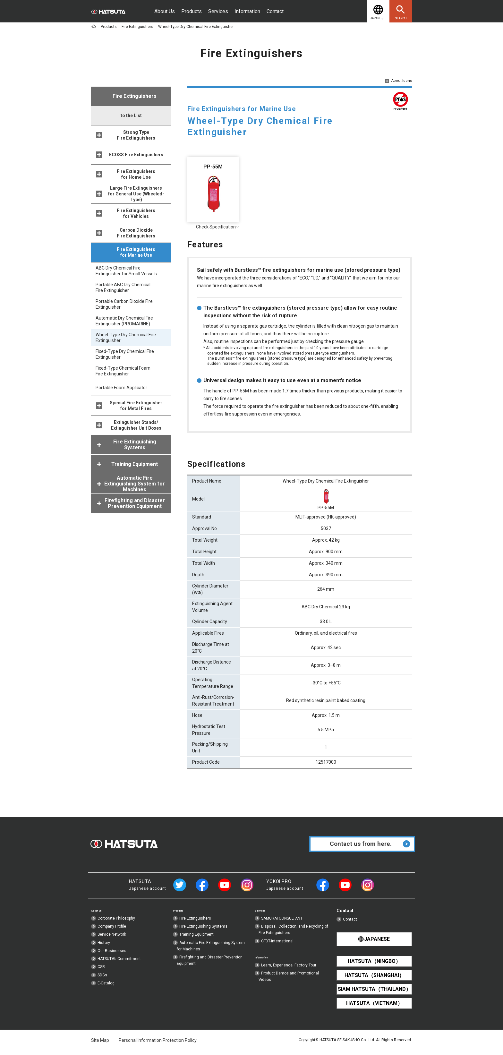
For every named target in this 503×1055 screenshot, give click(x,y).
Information (247, 11)
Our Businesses (112, 957)
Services (218, 11)
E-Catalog (106, 989)
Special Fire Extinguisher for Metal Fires (136, 405)
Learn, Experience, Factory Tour (288, 972)
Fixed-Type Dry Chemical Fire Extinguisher (125, 354)
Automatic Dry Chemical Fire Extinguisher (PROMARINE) (124, 320)
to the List (131, 115)
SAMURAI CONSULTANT (282, 924)
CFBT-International (277, 947)
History (104, 949)
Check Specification (213, 226)
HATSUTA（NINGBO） (374, 965)
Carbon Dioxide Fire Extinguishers (136, 232)
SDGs (102, 981)
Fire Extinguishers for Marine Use (136, 252)
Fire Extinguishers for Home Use (136, 174)
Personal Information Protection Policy (158, 1042)
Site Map (100, 1042)
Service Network (112, 940)
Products (191, 11)
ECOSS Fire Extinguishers (136, 154)
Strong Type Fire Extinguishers (136, 135)
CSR (101, 973)
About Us (164, 11)
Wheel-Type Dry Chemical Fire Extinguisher (126, 337)
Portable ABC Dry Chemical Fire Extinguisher (123, 287)
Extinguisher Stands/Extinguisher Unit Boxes (136, 425)
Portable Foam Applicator (121, 387)
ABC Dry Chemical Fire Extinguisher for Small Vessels (126, 270)
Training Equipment (196, 940)
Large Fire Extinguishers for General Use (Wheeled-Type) (136, 193)
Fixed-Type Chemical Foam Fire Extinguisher (123, 370)
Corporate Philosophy (116, 924)
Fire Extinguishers (195, 924)
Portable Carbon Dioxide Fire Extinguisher (124, 304)
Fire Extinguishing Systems (203, 932)
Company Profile (112, 932)
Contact (275, 11)
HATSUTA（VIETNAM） (374, 1006)
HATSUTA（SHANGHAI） (374, 979)
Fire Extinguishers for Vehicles (136, 213)
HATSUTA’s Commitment (119, 965)
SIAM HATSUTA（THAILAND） (374, 992)
